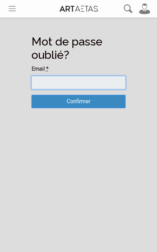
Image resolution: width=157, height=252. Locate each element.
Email (40, 68)
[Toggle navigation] (12, 8)
